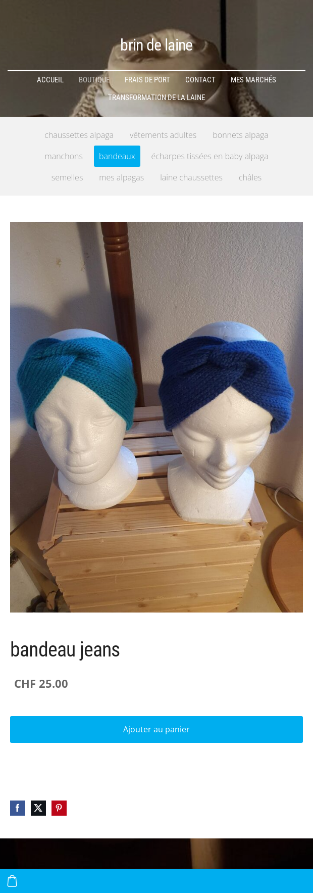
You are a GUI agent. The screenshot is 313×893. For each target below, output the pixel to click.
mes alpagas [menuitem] (121, 177)
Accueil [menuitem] (50, 79)
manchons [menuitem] (64, 156)
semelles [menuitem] (67, 177)
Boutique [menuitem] (94, 79)
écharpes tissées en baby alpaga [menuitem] (210, 156)
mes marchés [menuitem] (253, 79)
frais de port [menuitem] (147, 79)
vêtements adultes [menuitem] (163, 134)
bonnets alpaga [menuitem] (240, 134)
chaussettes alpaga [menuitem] (79, 134)
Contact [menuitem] (200, 79)
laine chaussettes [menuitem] (191, 177)
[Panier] (12, 881)
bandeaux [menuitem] (117, 156)
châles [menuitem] (250, 177)
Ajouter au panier (156, 729)
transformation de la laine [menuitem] (156, 97)
